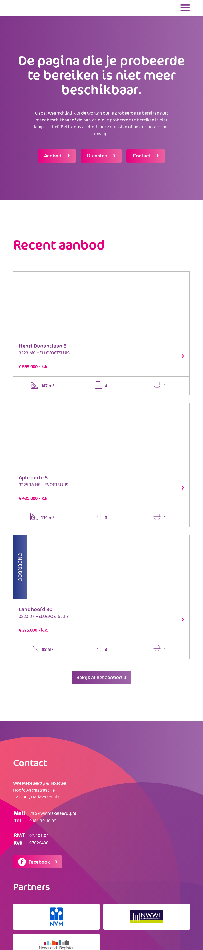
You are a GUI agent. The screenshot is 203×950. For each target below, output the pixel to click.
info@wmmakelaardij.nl (52, 812)
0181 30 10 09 (42, 819)
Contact (143, 155)
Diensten (97, 155)
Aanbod (52, 155)
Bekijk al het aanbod (101, 676)
